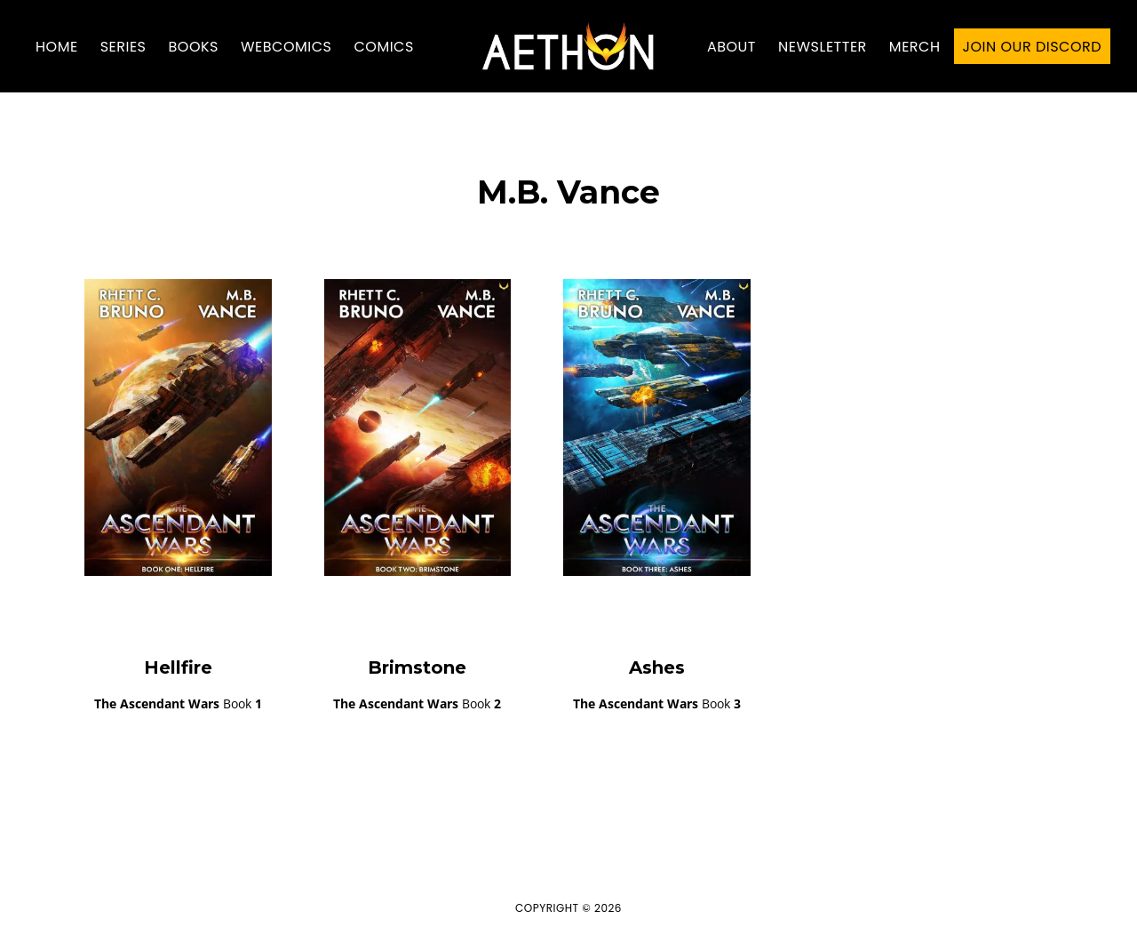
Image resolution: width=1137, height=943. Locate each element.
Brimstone (417, 667)
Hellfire (178, 667)
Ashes (657, 667)
